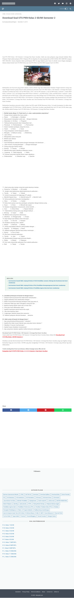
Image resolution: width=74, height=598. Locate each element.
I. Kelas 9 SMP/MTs (10, 548)
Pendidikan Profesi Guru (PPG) (26, 506)
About (43, 592)
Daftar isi (56, 592)
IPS (4, 497)
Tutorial (23, 516)
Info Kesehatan (20, 497)
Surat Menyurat (49, 512)
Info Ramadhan (30, 497)
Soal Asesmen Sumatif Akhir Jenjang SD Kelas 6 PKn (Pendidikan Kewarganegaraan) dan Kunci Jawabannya (36, 284)
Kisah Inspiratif (42, 500)
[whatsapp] (63, 408)
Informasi (38, 497)
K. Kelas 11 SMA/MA (10, 553)
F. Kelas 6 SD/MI (9, 539)
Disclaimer (18, 592)
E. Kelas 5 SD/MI (9, 536)
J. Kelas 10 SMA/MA (10, 550)
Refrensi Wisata (30, 512)
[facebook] (54, 2)
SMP (42, 512)
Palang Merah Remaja (38, 503)
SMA (37, 512)
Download (35, 494)
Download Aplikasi (45, 494)
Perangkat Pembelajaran (9, 509)
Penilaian (56, 506)
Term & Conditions (35, 592)
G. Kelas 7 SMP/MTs (10, 542)
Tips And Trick (58, 512)
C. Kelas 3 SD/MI (9, 530)
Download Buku (56, 494)
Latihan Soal (51, 500)
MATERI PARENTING (61, 500)
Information (56, 497)
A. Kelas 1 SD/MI (9, 525)
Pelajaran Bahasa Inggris (52, 503)
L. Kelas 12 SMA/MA (10, 556)
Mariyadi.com (39, 595)
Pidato (19, 509)
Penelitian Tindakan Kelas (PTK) (44, 506)
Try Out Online (6, 516)
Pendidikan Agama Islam (9, 506)
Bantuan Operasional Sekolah (10, 494)
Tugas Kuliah (15, 516)
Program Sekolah (27, 509)
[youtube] (62, 2)
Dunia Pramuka (66, 494)
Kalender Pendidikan (22, 500)
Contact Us (49, 592)
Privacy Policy (25, 592)
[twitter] (58, 2)
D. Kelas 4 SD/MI (9, 533)
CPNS (21, 494)
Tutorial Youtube (41, 516)
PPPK (29, 503)
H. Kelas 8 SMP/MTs (10, 545)
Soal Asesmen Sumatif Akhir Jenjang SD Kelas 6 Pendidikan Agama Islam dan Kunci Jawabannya (33, 286)
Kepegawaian (32, 500)
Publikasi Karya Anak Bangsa (41, 509)
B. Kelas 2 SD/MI (9, 527)
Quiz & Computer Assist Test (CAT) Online (13, 512)
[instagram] (66, 2)
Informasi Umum (47, 497)
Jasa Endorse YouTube (9, 500)
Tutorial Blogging (31, 516)
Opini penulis (23, 503)
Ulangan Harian (52, 516)
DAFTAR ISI (28, 494)
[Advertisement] (37, 39)
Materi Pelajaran (7, 503)
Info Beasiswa (10, 497)
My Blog (16, 503)
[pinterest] (70, 2)
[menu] (3, 7)
